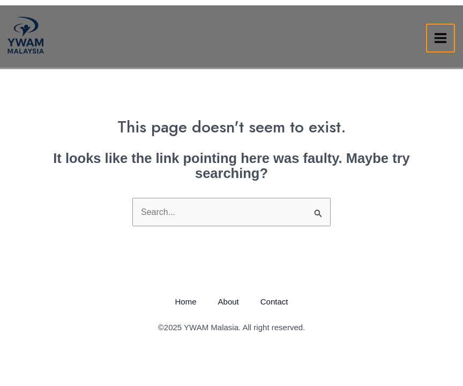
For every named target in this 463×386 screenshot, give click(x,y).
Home (186, 301)
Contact (274, 301)
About (228, 301)
